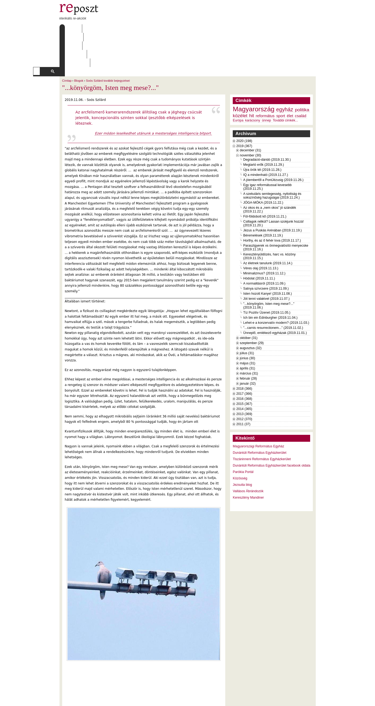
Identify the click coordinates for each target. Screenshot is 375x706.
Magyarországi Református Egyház (258, 412)
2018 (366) (244, 354)
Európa (238, 86)
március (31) (249, 339)
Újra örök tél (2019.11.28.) (262, 135)
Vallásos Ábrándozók (248, 457)
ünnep (266, 86)
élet (290, 82)
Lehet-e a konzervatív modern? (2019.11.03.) (276, 288)
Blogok (78, 46)
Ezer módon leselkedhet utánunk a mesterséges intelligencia (146, 99)
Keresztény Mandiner (248, 463)
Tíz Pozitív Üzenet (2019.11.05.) (266, 278)
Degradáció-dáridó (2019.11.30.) (267, 125)
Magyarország (253, 74)
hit (251, 81)
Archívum (137, 28)
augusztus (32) (250, 314)
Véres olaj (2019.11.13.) (260, 234)
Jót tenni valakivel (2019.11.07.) (266, 264)
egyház (284, 75)
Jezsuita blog (242, 450)
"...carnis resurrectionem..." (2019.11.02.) (273, 293)
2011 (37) (243, 390)
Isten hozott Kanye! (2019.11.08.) (267, 259)
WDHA (305, 698)
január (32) (248, 349)
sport (280, 82)
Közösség (240, 444)
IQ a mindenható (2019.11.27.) (265, 141)
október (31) (248, 304)
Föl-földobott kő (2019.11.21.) (264, 182)
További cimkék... (285, 86)
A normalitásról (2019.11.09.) (264, 249)
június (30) (247, 324)
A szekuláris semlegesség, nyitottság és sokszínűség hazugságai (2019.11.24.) (272, 161)
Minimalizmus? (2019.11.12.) (264, 239)
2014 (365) (244, 375)
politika (302, 75)
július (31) (247, 319)
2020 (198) (244, 107)
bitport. (205, 99)
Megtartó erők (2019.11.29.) (263, 130)
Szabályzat (163, 28)
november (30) (250, 121)
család (300, 82)
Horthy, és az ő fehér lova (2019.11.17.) (272, 206)
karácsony (252, 86)
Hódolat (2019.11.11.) (259, 244)
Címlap (72, 28)
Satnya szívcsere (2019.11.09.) (266, 254)
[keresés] (176, 37)
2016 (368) (244, 364)
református (265, 82)
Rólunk (92, 28)
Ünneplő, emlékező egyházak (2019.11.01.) (275, 299)
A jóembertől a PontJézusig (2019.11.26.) (273, 146)
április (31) (247, 334)
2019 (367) (244, 112)
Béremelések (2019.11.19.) (263, 201)
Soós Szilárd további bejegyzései (108, 46)
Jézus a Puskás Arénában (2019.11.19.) (272, 196)
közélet (240, 81)
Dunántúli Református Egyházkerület (259, 418)
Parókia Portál (243, 438)
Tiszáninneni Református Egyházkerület (262, 425)
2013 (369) (244, 380)
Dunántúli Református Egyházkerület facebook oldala (271, 431)
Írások (114, 28)
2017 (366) (244, 359)
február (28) (248, 344)
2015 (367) (244, 370)
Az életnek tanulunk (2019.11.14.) (267, 229)
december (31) (250, 116)
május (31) (247, 329)
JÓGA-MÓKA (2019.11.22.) (263, 168)
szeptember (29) (252, 309)
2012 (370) (244, 385)
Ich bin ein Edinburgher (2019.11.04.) (270, 283)
